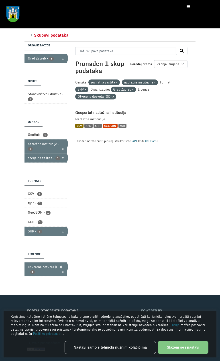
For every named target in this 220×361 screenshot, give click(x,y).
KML (88, 126)
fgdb (122, 126)
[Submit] (181, 51)
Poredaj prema (141, 64)
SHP (97, 126)
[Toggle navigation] (188, 7)
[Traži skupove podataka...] (125, 51)
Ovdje (176, 324)
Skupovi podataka (51, 35)
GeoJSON (110, 126)
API (134, 141)
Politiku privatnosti (48, 333)
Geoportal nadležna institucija (100, 112)
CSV (79, 126)
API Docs (151, 141)
